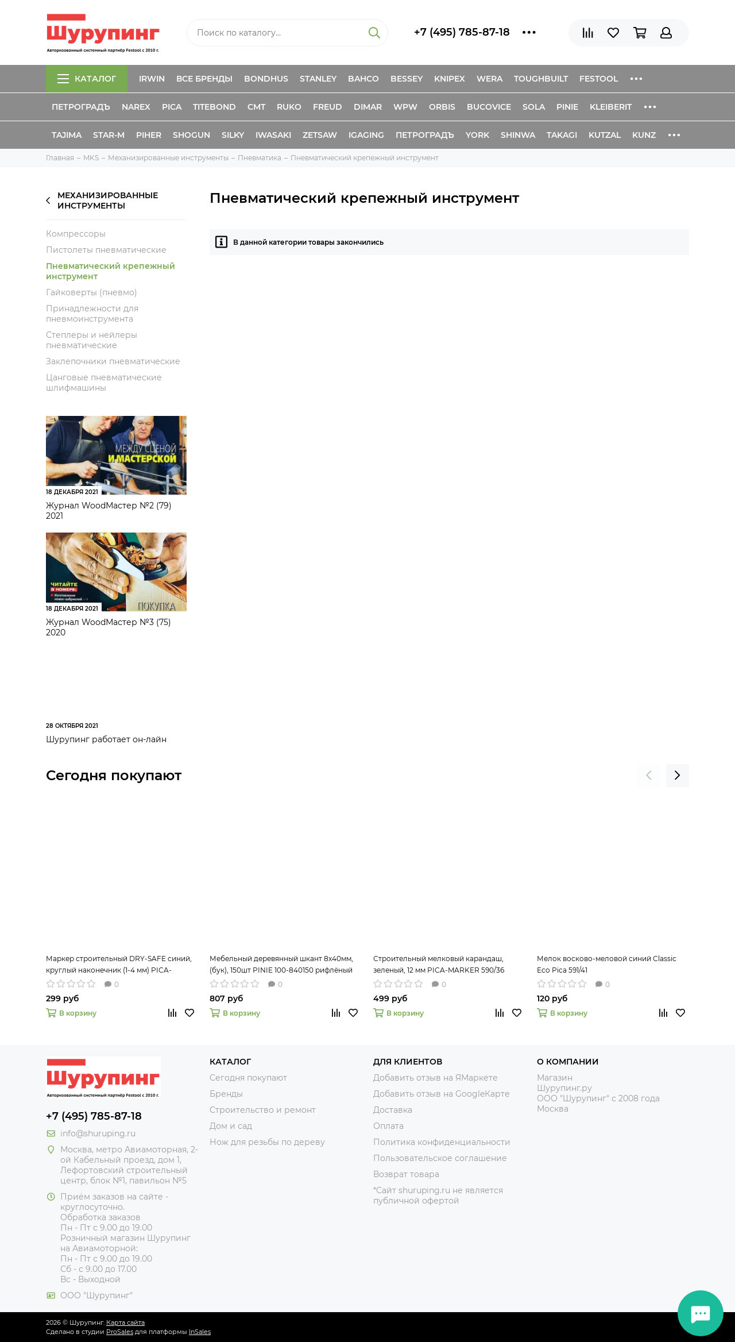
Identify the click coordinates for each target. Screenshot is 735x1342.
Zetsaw (320, 135)
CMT (256, 107)
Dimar (368, 107)
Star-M (109, 135)
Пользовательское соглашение (440, 1158)
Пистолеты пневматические (106, 250)
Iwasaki (273, 135)
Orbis (442, 107)
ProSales (119, 1332)
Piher (148, 135)
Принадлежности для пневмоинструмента (92, 313)
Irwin (152, 79)
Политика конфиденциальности (441, 1142)
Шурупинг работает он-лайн (106, 739)
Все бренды (204, 79)
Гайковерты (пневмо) (91, 292)
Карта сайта (125, 1322)
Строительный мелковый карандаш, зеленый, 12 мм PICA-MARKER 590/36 (438, 964)
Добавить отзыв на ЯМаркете (435, 1078)
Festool (598, 79)
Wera (489, 79)
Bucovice (489, 107)
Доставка (392, 1110)
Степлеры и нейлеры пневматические (91, 340)
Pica (171, 107)
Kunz (644, 135)
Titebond (214, 107)
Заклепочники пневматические (113, 361)
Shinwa (518, 135)
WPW (405, 107)
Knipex (449, 79)
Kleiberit (611, 107)
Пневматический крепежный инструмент (110, 271)
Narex (136, 107)
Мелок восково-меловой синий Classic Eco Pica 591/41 (606, 964)
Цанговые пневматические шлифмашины (104, 382)
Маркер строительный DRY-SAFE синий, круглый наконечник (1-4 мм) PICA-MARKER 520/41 (119, 965)
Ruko (289, 107)
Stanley (318, 79)
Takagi (562, 135)
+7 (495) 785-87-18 (462, 32)
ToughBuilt (541, 79)
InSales (200, 1332)
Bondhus (266, 79)
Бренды (226, 1094)
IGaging (366, 135)
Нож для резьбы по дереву (267, 1142)
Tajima (67, 135)
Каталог (86, 79)
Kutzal (605, 135)
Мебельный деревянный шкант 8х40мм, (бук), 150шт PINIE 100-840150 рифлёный (281, 964)
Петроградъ (81, 107)
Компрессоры (76, 234)
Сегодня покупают (113, 775)
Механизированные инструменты (102, 200)
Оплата (388, 1126)
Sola (534, 107)
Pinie (567, 107)
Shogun (191, 135)
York (477, 135)
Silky (233, 135)
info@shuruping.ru (98, 1133)
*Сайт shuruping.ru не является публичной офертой (438, 1195)
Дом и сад (231, 1126)
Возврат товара (406, 1174)
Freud (327, 107)
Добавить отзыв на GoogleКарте (441, 1094)
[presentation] (648, 775)
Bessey (406, 79)
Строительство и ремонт (263, 1110)
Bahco (363, 79)
